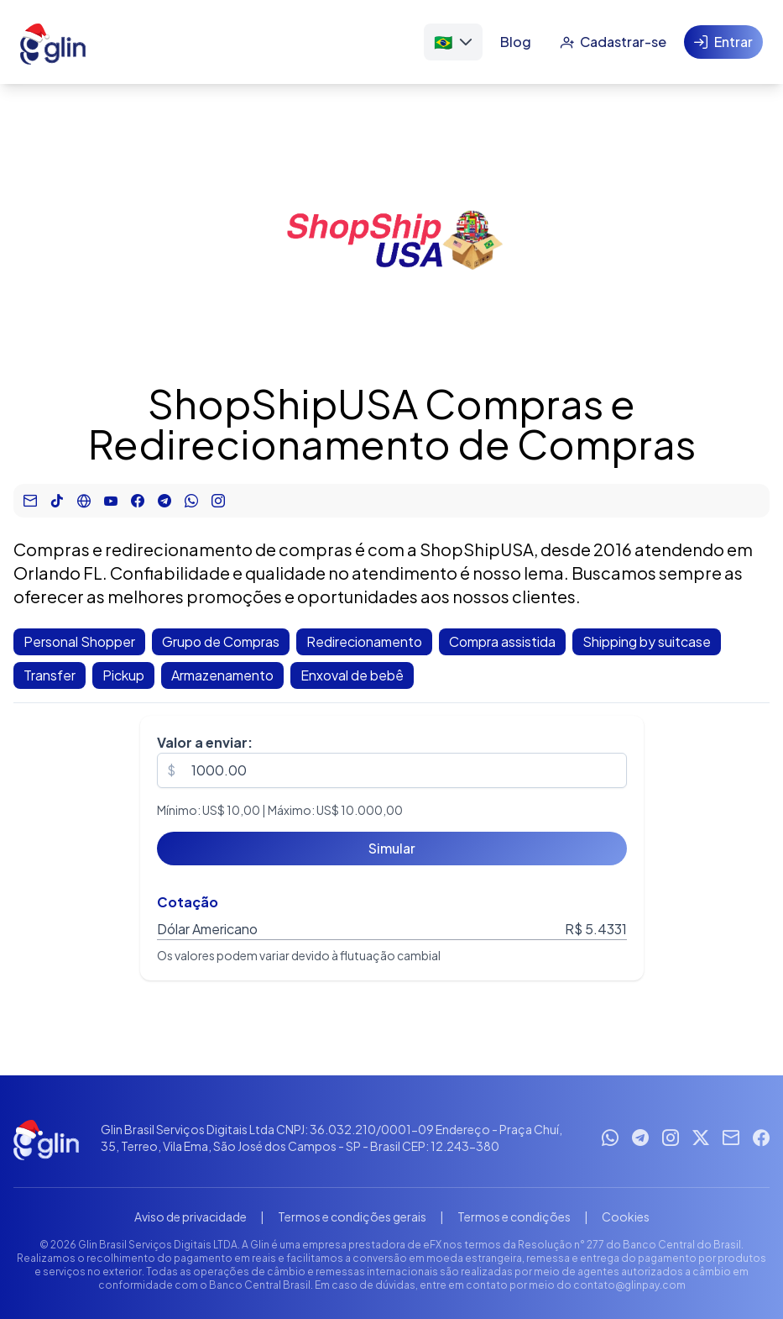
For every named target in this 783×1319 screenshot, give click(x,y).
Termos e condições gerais (352, 1216)
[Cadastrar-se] (613, 42)
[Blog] (515, 42)
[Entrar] (723, 42)
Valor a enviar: (205, 742)
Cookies (626, 1216)
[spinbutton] (392, 770)
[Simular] (392, 848)
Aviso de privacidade (190, 1216)
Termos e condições (514, 1216)
